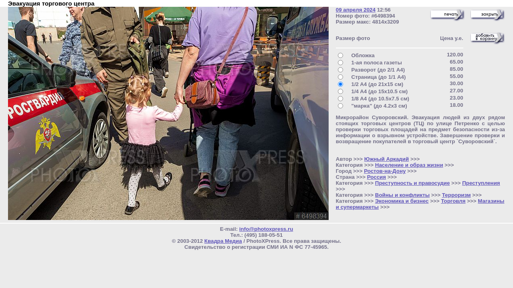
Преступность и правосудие (412, 183)
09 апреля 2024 (356, 10)
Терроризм (456, 195)
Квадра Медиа (223, 241)
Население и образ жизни (409, 165)
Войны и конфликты (402, 195)
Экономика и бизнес (402, 201)
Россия (376, 177)
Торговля (453, 201)
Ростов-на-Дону (385, 171)
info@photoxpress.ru (266, 229)
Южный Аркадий (386, 159)
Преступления (481, 183)
